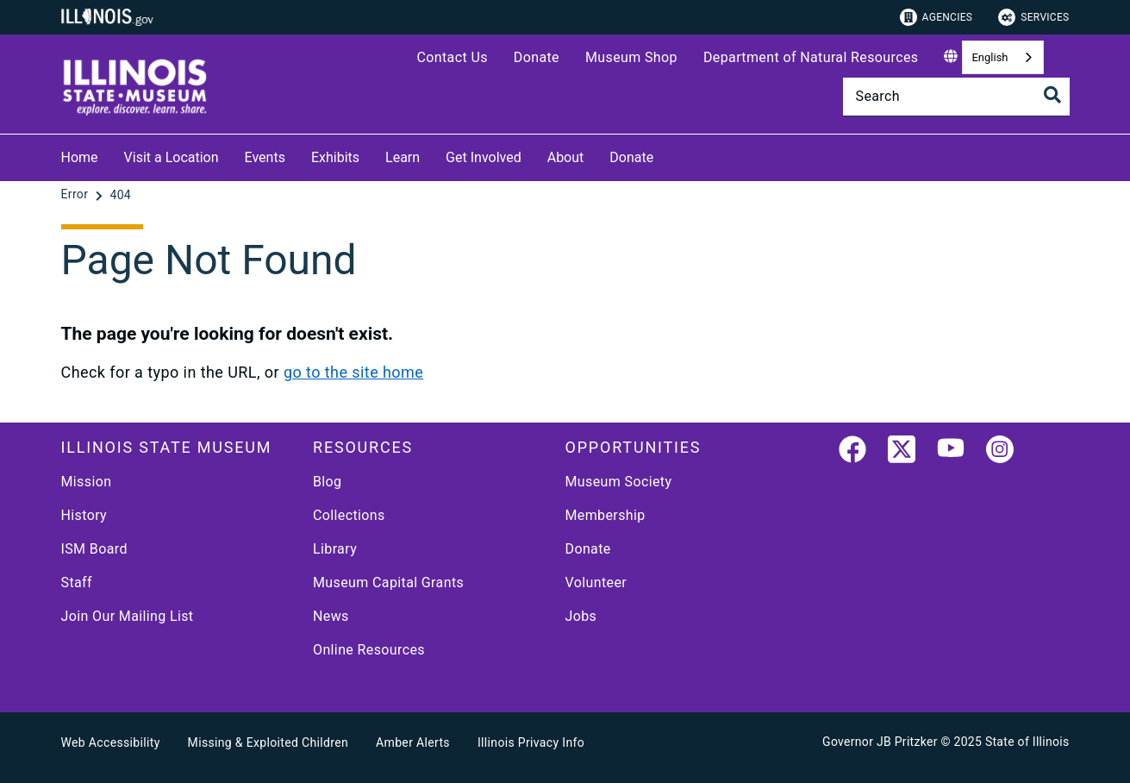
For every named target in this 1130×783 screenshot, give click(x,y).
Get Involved (483, 157)
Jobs (581, 616)
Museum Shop (631, 57)
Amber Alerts (413, 742)
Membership (605, 515)
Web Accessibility (110, 742)
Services (1033, 17)
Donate (536, 57)
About (565, 157)
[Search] (956, 97)
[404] (120, 195)
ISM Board (94, 549)
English (989, 57)
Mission (86, 481)
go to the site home (353, 372)
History (84, 515)
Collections (349, 515)
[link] (852, 452)
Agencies (936, 17)
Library (335, 549)
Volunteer (596, 582)
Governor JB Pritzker (880, 742)
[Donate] (666, 155)
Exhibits (335, 157)
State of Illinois (1027, 742)
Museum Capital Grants (388, 582)
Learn (402, 157)
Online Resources (369, 650)
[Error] (76, 195)
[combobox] (1002, 57)
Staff (76, 582)
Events (265, 157)
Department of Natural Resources (811, 57)
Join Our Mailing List (127, 616)
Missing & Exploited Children (268, 742)
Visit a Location (171, 157)
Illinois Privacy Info (531, 742)
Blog (327, 481)
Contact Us (451, 57)
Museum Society (618, 481)
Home (79, 157)
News (331, 616)
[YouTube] (951, 452)
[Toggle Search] (1052, 94)
